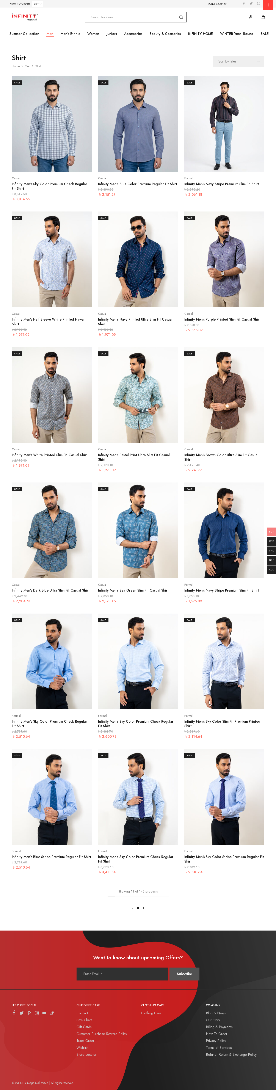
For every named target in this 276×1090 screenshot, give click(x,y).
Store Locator (217, 3)
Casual (16, 178)
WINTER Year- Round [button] (236, 33)
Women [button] (93, 33)
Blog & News (216, 1013)
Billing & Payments (219, 1026)
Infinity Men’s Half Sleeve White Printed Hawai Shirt (48, 321)
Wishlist (82, 1047)
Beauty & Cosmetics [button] (165, 33)
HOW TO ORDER (20, 3)
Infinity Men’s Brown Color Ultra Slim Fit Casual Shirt (221, 457)
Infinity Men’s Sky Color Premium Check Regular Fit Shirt (49, 186)
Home (16, 66)
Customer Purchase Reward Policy (102, 1033)
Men (27, 66)
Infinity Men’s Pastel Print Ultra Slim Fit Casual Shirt (134, 457)
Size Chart (84, 1020)
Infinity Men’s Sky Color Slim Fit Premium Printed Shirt (222, 723)
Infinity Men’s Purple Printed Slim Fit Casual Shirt (222, 319)
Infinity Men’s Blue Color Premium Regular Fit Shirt (137, 184)
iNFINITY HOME (200, 33)
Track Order (85, 1040)
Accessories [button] (133, 33)
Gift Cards (84, 1026)
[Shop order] (238, 61)
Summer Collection (24, 33)
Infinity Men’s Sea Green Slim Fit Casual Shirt (133, 590)
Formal (188, 178)
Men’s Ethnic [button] (70, 33)
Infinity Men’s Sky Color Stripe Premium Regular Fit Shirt (224, 859)
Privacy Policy (216, 1040)
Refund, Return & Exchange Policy (231, 1054)
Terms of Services (219, 1047)
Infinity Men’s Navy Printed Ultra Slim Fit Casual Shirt (135, 321)
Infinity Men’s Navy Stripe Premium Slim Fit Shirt (221, 184)
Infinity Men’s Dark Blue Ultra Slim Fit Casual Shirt (50, 590)
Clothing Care (151, 1013)
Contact (82, 1013)
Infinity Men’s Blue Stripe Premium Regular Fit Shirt (51, 856)
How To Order (216, 1033)
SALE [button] (265, 33)
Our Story (213, 1020)
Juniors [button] (112, 33)
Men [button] (50, 33)
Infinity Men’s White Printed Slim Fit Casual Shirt (50, 455)
